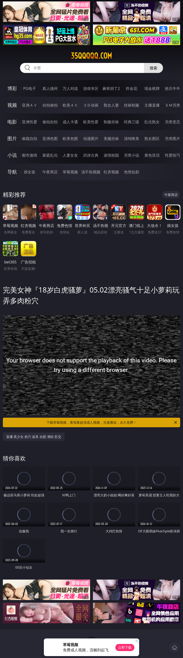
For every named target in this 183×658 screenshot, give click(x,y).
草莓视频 (70, 172)
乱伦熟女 (152, 121)
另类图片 (172, 138)
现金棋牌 (152, 88)
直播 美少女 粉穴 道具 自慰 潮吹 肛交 (33, 436)
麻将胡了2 (111, 88)
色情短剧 (131, 172)
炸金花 (131, 88)
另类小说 (131, 155)
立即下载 (125, 647)
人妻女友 (70, 155)
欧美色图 (70, 138)
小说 (12, 155)
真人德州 (50, 88)
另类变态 (172, 121)
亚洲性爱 (29, 121)
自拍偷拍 (50, 105)
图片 (12, 138)
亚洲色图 (50, 138)
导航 (12, 172)
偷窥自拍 (29, 138)
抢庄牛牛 (172, 88)
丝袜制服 (131, 105)
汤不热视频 (90, 172)
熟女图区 (152, 138)
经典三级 (131, 121)
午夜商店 (50, 172)
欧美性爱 (90, 121)
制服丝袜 (111, 121)
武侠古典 (90, 155)
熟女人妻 (111, 105)
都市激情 (29, 155)
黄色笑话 (152, 155)
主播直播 (152, 105)
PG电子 (29, 88)
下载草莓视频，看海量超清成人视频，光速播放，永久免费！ (112, 422)
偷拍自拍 (50, 121)
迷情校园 (111, 155)
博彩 (12, 88)
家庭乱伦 (50, 155)
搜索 (153, 68)
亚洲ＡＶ (29, 105)
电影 (12, 121)
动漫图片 (90, 138)
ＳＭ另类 (172, 105)
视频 (12, 105)
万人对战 (70, 88)
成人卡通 (70, 121)
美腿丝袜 (111, 138)
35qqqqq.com (91, 56)
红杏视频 (111, 172)
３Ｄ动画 (90, 105)
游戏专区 (90, 88)
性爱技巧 (172, 155)
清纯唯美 (131, 138)
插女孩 (29, 172)
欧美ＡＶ (70, 105)
